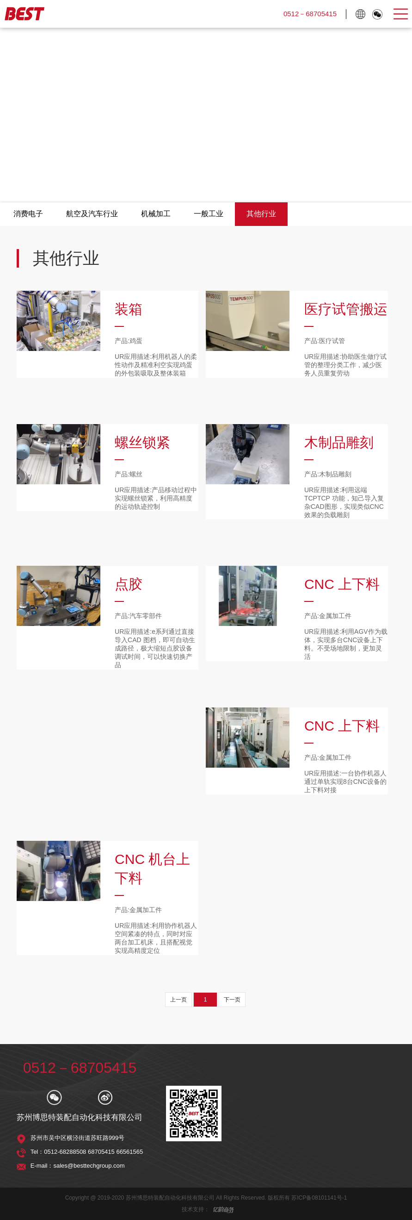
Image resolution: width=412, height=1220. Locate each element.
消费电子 (28, 214)
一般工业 (208, 214)
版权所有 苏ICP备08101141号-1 (307, 1198)
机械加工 (156, 214)
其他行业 (261, 214)
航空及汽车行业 (92, 214)
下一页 (232, 999)
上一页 (178, 999)
